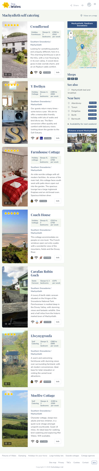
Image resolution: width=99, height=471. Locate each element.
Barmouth (82, 118)
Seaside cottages (72, 455)
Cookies (76, 462)
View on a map (88, 15)
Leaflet (81, 67)
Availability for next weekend (83, 124)
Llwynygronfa (41, 335)
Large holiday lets (56, 455)
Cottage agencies (88, 455)
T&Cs (69, 462)
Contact (85, 462)
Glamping (22, 455)
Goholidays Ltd (57, 467)
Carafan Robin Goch (42, 273)
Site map (52, 462)
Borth (82, 114)
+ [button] (71, 33)
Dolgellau (82, 111)
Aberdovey (82, 103)
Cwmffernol (39, 26)
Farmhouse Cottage (45, 152)
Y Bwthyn (38, 86)
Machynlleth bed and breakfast (79, 91)
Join (94, 462)
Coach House (41, 214)
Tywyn (82, 107)
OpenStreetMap (91, 67)
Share (74, 5)
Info (57, 72)
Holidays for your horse (37, 455)
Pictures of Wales (9, 455)
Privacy (61, 462)
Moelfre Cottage (43, 395)
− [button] (71, 37)
